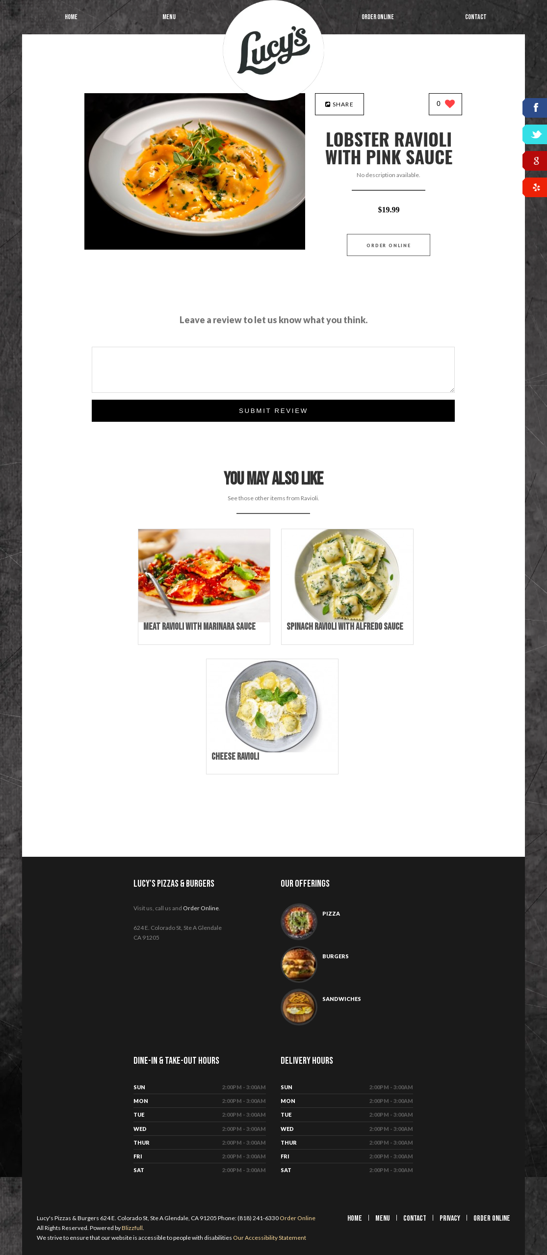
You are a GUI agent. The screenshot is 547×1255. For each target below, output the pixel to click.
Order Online (378, 17)
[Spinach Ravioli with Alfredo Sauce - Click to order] (347, 620)
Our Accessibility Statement (269, 1237)
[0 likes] (445, 104)
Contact (476, 17)
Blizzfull (132, 1227)
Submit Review (273, 410)
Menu (169, 17)
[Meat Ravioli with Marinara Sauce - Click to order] (204, 620)
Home (71, 17)
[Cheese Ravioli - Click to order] (272, 750)
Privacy (450, 1218)
